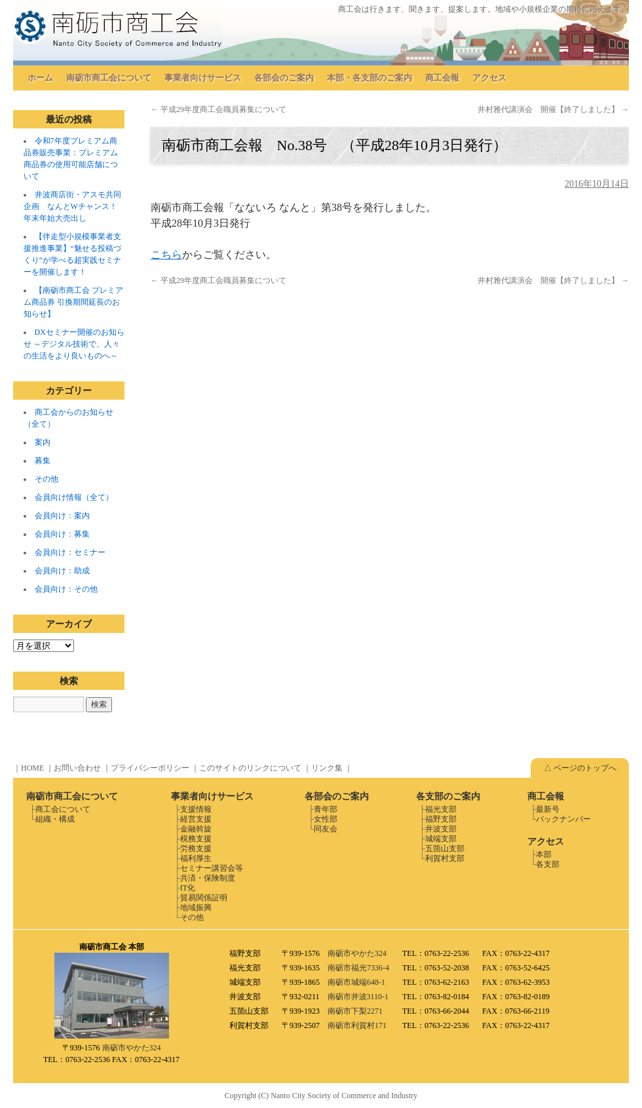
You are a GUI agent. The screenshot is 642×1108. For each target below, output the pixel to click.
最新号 (547, 809)
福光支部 (441, 809)
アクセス (489, 78)
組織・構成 (55, 819)
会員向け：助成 (62, 570)
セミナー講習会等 (211, 868)
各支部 (547, 864)
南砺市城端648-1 (356, 982)
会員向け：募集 (62, 534)
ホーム (40, 78)
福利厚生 (196, 858)
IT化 (187, 887)
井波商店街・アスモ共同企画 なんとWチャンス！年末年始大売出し (72, 206)
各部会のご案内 (284, 78)
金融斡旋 (196, 828)
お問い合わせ (77, 768)
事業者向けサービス (202, 78)
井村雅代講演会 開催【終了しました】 (553, 109)
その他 (46, 479)
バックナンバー (563, 819)
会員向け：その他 (66, 589)
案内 (42, 442)
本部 (544, 854)
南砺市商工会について (108, 78)
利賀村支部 (444, 858)
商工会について (62, 809)
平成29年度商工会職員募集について (218, 109)
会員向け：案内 (62, 515)
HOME (32, 768)
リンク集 (327, 768)
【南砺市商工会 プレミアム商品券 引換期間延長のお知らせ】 (73, 302)
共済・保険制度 (207, 878)
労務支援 (196, 848)
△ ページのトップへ (580, 768)
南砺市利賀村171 (357, 1025)
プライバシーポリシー (150, 768)
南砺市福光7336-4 (358, 967)
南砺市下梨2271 (355, 1011)
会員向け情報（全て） (74, 497)
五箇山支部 (444, 848)
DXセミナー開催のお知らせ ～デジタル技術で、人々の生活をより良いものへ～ (74, 344)
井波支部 (441, 828)
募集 (42, 460)
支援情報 (196, 809)
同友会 (325, 828)
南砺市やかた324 (131, 1047)
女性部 (325, 819)
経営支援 (196, 819)
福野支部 (441, 819)
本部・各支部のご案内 (369, 78)
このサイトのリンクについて (250, 768)
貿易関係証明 (203, 897)
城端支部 (441, 838)
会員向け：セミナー (70, 552)
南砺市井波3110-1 (358, 996)
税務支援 (196, 838)
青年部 (325, 809)
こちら (166, 254)
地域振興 (196, 907)
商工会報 (442, 78)
